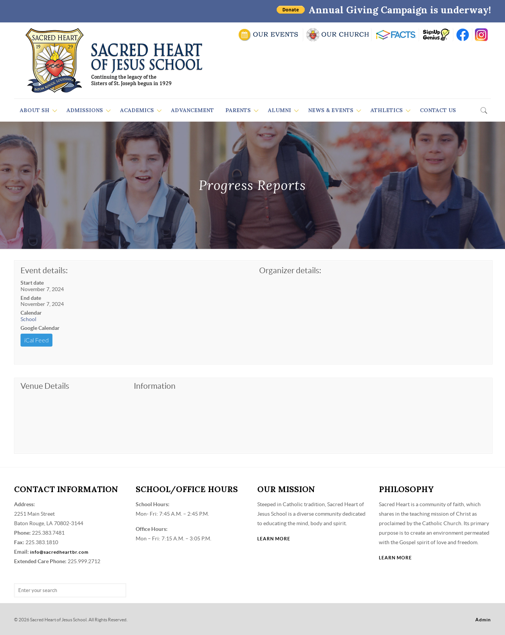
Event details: (44, 270)
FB (462, 34)
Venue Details (45, 386)
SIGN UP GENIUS (436, 34)
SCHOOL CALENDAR (268, 34)
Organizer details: (290, 270)
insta (481, 34)
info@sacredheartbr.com (59, 551)
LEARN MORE (273, 538)
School (28, 319)
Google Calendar (40, 328)
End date (31, 298)
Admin (483, 619)
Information (155, 386)
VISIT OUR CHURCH (337, 34)
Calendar (31, 313)
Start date (32, 283)
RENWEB (395, 34)
